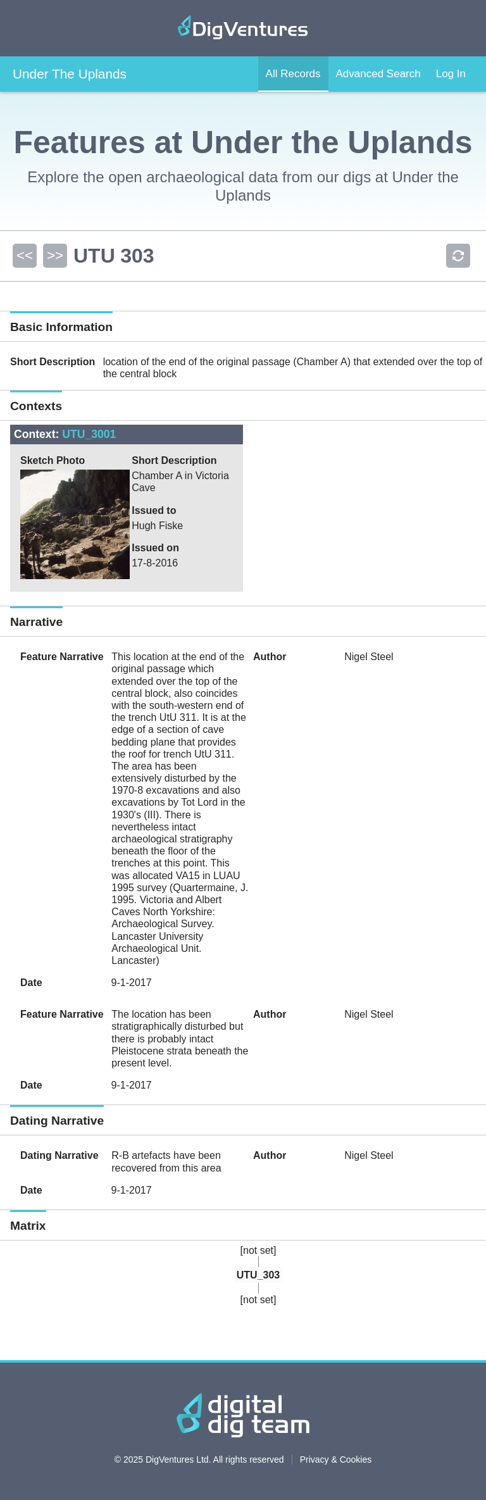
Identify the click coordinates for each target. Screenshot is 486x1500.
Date (31, 982)
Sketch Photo (52, 460)
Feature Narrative (62, 656)
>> (55, 255)
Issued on (155, 547)
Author (269, 656)
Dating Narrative (59, 1155)
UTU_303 (258, 1275)
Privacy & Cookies (336, 1459)
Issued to (154, 510)
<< (24, 255)
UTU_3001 (89, 434)
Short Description (52, 361)
